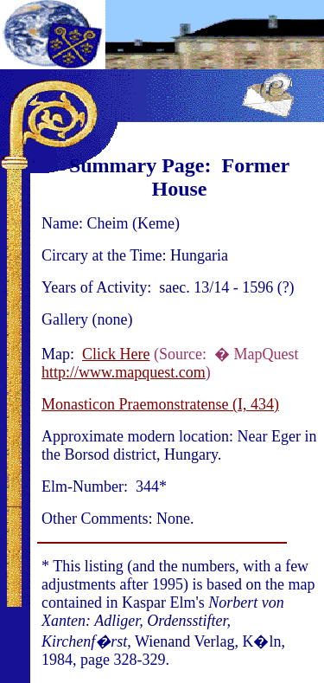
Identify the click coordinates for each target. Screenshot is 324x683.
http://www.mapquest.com (123, 372)
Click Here (115, 354)
